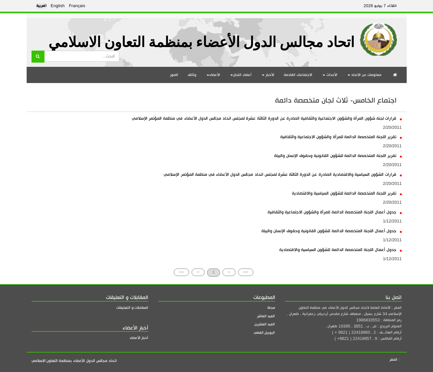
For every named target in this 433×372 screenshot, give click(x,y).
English (58, 6)
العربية (41, 6)
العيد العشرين (264, 324)
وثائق (192, 74)
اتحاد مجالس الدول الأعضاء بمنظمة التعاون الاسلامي (201, 42)
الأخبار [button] (268, 74)
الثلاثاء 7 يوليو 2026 (380, 6)
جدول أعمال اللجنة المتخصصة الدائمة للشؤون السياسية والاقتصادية (340, 249)
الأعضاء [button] (213, 74)
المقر (393, 359)
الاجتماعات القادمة (298, 74)
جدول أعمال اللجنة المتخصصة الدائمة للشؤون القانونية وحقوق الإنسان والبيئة (331, 231)
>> (245, 272)
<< (181, 272)
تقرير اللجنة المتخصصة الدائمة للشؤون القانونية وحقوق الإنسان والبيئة (338, 155)
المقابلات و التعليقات (132, 307)
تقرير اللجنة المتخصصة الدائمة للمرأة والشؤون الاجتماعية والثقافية (340, 136)
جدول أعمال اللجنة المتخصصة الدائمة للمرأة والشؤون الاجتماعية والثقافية (335, 212)
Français (77, 6)
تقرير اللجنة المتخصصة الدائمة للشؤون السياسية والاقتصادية (346, 193)
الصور (174, 74)
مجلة (271, 307)
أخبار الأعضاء (139, 337)
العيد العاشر (266, 316)
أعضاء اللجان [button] (240, 74)
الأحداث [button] (330, 74)
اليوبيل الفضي (264, 332)
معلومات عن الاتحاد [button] (365, 74)
